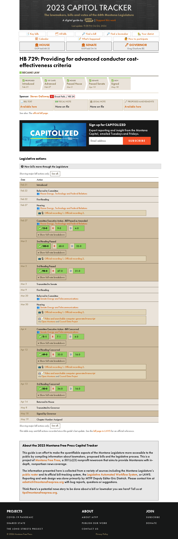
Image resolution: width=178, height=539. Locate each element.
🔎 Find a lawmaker (117, 34)
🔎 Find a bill (89, 34)
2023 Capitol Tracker (89, 7)
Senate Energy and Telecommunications (59, 298)
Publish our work (94, 523)
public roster (30, 474)
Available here (28, 106)
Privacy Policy (102, 534)
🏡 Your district (146, 34)
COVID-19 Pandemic (20, 517)
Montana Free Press (47, 460)
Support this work (106, 20)
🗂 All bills (60, 34)
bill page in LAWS (101, 431)
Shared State (16, 523)
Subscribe (136, 141)
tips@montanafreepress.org (39, 492)
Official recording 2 (74, 213)
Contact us (90, 528)
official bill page (40, 113)
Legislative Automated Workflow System (112, 474)
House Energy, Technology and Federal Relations (63, 193)
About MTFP (90, 517)
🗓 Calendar (41, 39)
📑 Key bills (32, 34)
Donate (151, 523)
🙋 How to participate (136, 39)
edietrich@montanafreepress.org (43, 482)
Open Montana (48, 321)
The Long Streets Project (25, 528)
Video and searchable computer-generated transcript (69, 318)
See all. (55, 173)
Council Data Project (69, 321)
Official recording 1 (54, 213)
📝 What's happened (89, 39)
